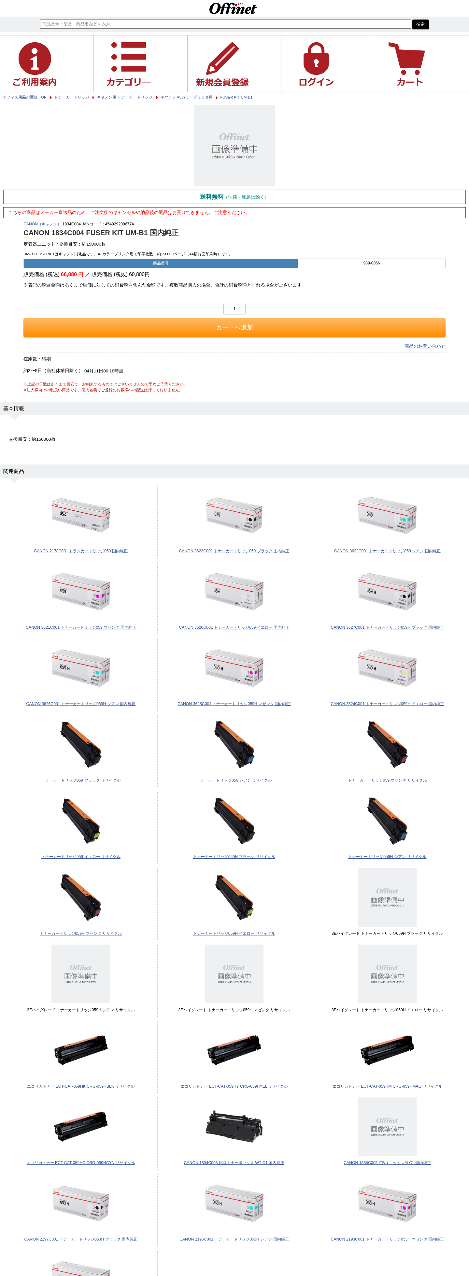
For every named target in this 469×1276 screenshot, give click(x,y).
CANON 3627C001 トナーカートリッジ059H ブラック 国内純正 (387, 627)
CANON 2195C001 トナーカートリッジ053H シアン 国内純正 (234, 1239)
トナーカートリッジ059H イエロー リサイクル (234, 933)
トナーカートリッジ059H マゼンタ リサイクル (81, 933)
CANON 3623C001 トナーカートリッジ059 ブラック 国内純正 (234, 551)
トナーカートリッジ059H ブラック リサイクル (234, 856)
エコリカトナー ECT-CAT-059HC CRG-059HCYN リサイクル (81, 1163)
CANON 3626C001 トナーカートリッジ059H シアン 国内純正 (81, 704)
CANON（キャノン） (42, 224)
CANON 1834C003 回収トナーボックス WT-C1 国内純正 (234, 1163)
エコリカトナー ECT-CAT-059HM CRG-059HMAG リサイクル (387, 1086)
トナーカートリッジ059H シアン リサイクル (387, 856)
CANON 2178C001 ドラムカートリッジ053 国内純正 (81, 551)
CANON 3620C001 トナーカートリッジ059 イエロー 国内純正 (234, 627)
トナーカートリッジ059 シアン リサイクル (234, 780)
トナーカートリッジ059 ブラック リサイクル (81, 780)
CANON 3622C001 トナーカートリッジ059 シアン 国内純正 (387, 551)
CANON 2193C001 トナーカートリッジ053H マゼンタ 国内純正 (387, 1239)
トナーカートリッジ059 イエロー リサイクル (81, 856)
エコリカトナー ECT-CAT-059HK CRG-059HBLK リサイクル (81, 1086)
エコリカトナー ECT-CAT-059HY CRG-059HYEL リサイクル (234, 1086)
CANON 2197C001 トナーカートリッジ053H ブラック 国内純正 (81, 1239)
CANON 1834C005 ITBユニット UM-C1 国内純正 (387, 1163)
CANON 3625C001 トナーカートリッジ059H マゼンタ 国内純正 (234, 704)
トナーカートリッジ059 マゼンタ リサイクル (387, 780)
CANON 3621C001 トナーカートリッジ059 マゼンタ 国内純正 (81, 627)
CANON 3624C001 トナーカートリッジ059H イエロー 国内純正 (387, 704)
